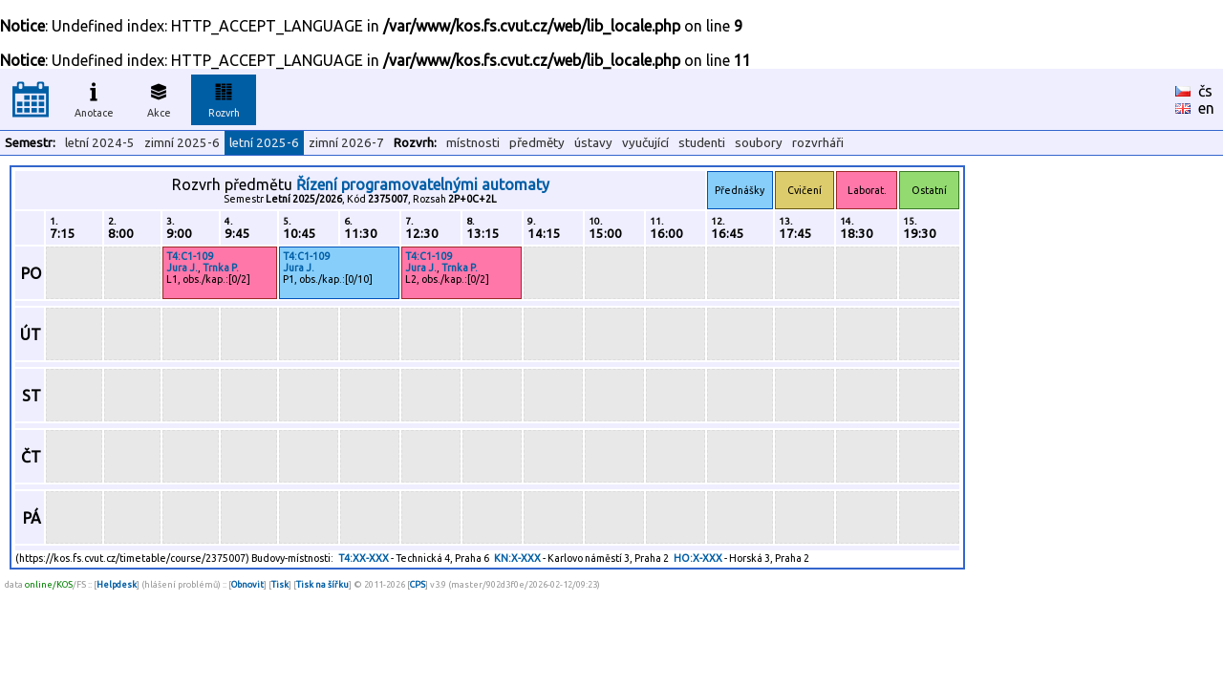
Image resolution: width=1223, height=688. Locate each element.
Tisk (280, 584)
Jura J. (182, 267)
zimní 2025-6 (182, 143)
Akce (158, 97)
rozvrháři (818, 143)
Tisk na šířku (322, 584)
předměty (537, 143)
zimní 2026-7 (346, 143)
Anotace (94, 97)
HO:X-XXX (698, 558)
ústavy (593, 143)
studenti (701, 143)
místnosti (473, 143)
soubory (759, 143)
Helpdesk (117, 584)
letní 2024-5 (100, 143)
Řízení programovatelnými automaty (422, 184)
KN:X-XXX (517, 558)
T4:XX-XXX (363, 558)
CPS (417, 584)
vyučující (645, 143)
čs (1205, 90)
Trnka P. (221, 267)
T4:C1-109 (189, 256)
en (1206, 108)
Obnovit (247, 584)
